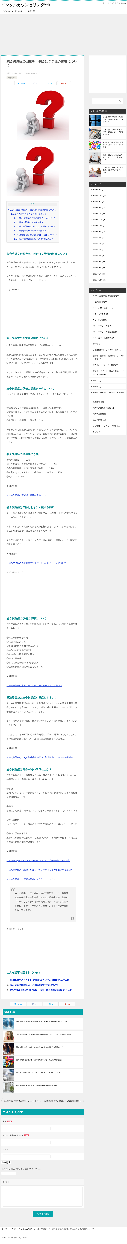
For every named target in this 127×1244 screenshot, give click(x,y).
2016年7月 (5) (98, 238)
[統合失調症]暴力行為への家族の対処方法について (34, 985)
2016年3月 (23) (99, 262)
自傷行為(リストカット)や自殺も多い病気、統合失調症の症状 (39, 980)
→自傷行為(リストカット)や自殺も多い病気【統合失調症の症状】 (38, 860)
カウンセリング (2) (100, 314)
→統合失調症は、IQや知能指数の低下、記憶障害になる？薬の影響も (40, 757)
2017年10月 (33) (99, 196)
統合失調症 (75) (99, 420)
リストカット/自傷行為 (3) (103, 338)
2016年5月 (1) (98, 250)
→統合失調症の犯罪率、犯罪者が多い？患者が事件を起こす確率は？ (40, 870)
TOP (18, 1229)
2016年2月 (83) (99, 268)
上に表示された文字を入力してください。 (21, 1169)
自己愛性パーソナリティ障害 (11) (106, 426)
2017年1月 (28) (99, 214)
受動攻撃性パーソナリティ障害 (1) (107, 350)
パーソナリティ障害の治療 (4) (105, 332)
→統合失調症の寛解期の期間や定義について (28, 495)
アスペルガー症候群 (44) (103, 308)
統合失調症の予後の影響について (31, 230)
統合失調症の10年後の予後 (29, 222)
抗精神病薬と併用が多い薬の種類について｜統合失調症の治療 (39, 1060)
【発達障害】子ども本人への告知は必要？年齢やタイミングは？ (113, 170)
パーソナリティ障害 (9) (102, 326)
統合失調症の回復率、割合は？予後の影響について (32, 210)
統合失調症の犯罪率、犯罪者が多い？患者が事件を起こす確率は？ (113, 119)
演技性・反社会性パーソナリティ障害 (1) (108, 394)
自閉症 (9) (97, 432)
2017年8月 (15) (99, 208)
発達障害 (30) (98, 402)
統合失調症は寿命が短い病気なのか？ (33, 239)
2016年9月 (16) (99, 232)
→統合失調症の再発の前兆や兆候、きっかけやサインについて (36, 563)
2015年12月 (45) (99, 280)
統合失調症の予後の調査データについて (34, 218)
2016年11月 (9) (99, 220)
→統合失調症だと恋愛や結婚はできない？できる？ (31, 879)
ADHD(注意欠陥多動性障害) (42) (106, 296)
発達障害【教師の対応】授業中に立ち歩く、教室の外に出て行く (113, 144)
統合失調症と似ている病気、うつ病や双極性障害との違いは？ (64, 1101)
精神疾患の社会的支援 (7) (103, 408)
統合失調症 (12, 78)
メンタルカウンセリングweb (26, 4)
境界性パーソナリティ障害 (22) (106, 365)
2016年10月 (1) (99, 226)
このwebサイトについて (12, 11)
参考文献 (31, 11)
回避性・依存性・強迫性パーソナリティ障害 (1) (108, 357)
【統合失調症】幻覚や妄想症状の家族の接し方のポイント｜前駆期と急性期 (43, 1034)
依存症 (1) (97, 344)
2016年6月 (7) (98, 244)
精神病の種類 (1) (100, 414)
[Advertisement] (63, 33)
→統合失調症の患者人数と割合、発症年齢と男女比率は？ (34, 685)
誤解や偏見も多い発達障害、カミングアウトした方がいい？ (113, 157)
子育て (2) (97, 380)
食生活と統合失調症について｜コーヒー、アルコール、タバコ (39, 1073)
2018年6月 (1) (98, 190)
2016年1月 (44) (99, 274)
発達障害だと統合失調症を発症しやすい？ (35, 235)
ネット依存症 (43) (100, 320)
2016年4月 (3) (98, 256)
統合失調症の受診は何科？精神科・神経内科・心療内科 (36, 1085)
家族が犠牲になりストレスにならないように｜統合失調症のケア (39, 1047)
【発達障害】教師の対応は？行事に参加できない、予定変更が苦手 (113, 132)
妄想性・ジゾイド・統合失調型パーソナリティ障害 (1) (108, 372)
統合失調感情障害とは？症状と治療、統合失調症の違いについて (41, 990)
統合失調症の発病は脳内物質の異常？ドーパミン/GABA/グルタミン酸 (41, 1021)
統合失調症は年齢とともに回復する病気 (34, 226)
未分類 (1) (97, 386)
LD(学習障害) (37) (100, 302)
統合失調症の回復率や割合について (29, 214)
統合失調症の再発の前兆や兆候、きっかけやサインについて (23, 1101)
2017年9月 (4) (98, 202)
